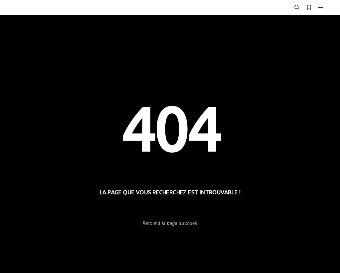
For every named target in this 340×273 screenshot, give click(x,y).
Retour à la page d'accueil (170, 223)
